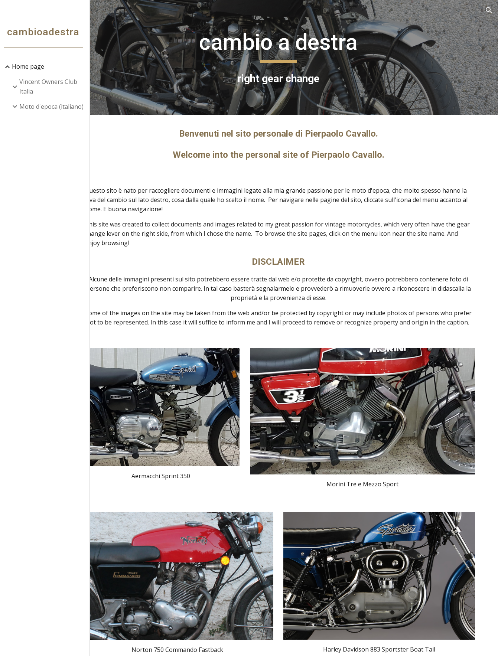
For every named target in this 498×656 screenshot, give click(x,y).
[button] (489, 10)
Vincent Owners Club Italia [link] (51, 86)
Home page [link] (31, 66)
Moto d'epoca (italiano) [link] (54, 106)
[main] (295, 57)
